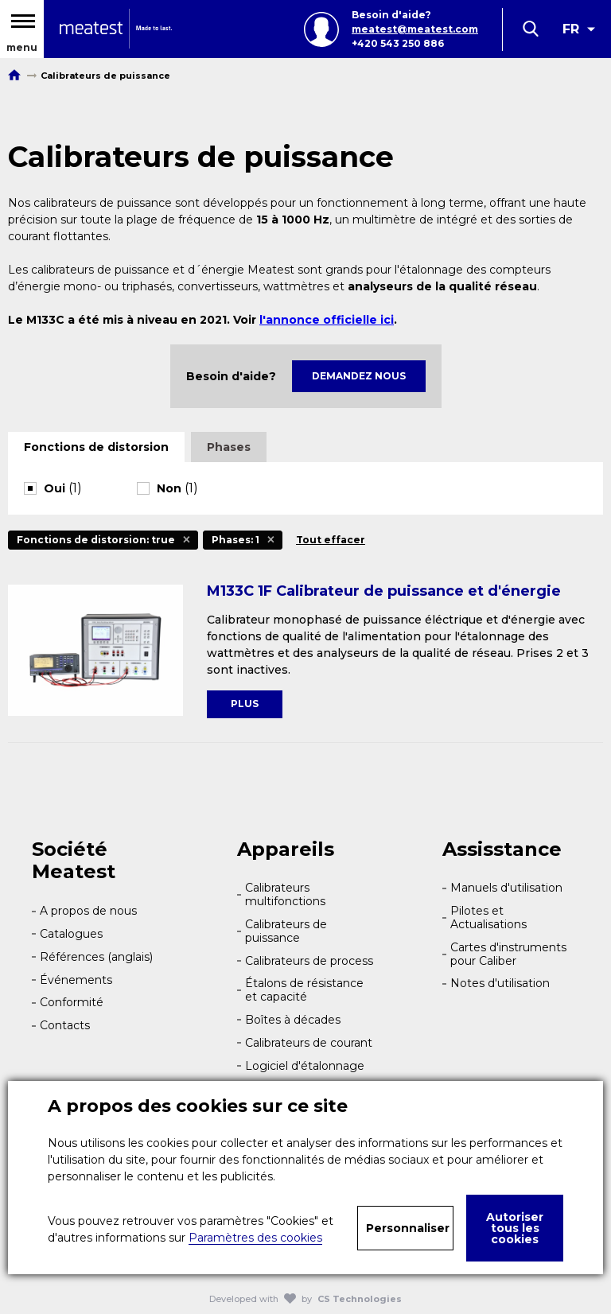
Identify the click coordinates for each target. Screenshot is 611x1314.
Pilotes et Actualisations (488, 917)
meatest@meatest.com (415, 29)
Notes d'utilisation (500, 983)
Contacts (65, 1025)
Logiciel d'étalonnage (304, 1066)
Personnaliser (407, 1228)
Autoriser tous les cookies (514, 1228)
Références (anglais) (96, 957)
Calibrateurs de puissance (286, 931)
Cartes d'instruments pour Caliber (508, 954)
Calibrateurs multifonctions (285, 894)
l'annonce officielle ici (326, 320)
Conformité (71, 1002)
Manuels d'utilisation (506, 888)
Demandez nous (359, 376)
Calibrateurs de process (309, 961)
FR (570, 29)
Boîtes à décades (293, 1020)
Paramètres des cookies (255, 1237)
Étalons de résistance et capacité (304, 990)
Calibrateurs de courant (308, 1043)
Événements (76, 980)
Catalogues (71, 934)
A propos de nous (88, 911)
